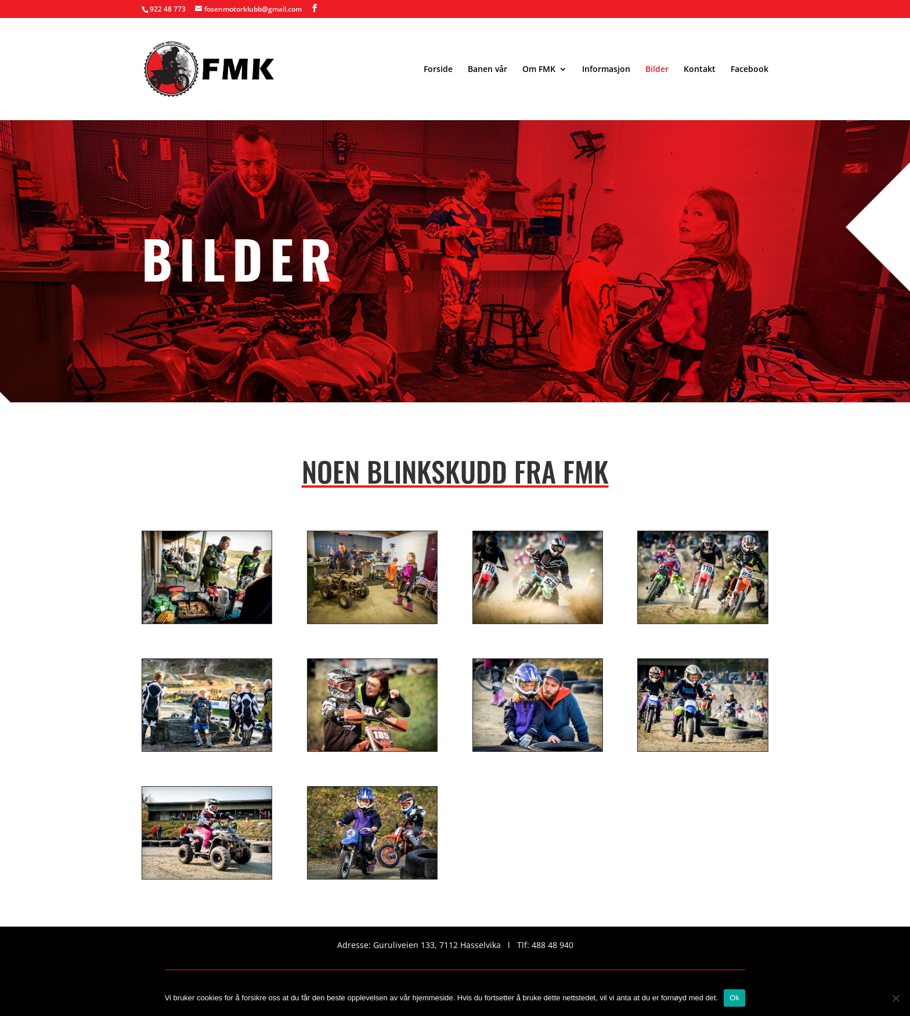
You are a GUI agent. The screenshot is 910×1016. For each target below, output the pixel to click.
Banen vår (487, 69)
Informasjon (606, 69)
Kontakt (700, 69)
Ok (734, 997)
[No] (895, 998)
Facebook (749, 69)
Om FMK (538, 69)
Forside (438, 69)
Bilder (657, 69)
